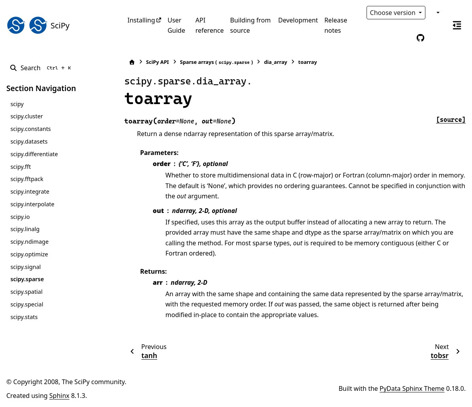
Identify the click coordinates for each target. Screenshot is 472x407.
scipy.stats (24, 317)
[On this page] (457, 25)
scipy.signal (25, 267)
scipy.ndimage (29, 241)
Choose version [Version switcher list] (393, 12)
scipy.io (20, 216)
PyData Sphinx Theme (412, 388)
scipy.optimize (29, 254)
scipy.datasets (28, 141)
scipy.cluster (26, 116)
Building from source (250, 25)
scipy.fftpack (26, 179)
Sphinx (59, 395)
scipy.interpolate (32, 204)
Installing (141, 20)
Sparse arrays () (216, 62)
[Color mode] (437, 12)
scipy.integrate (29, 191)
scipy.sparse (27, 279)
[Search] (41, 68)
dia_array (275, 61)
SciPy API (157, 61)
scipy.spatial (26, 291)
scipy (16, 104)
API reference (210, 25)
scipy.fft (20, 166)
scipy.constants (30, 129)
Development (298, 20)
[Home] (132, 62)
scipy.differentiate (34, 154)
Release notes (335, 25)
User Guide (176, 25)
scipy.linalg (24, 229)
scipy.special (26, 304)
